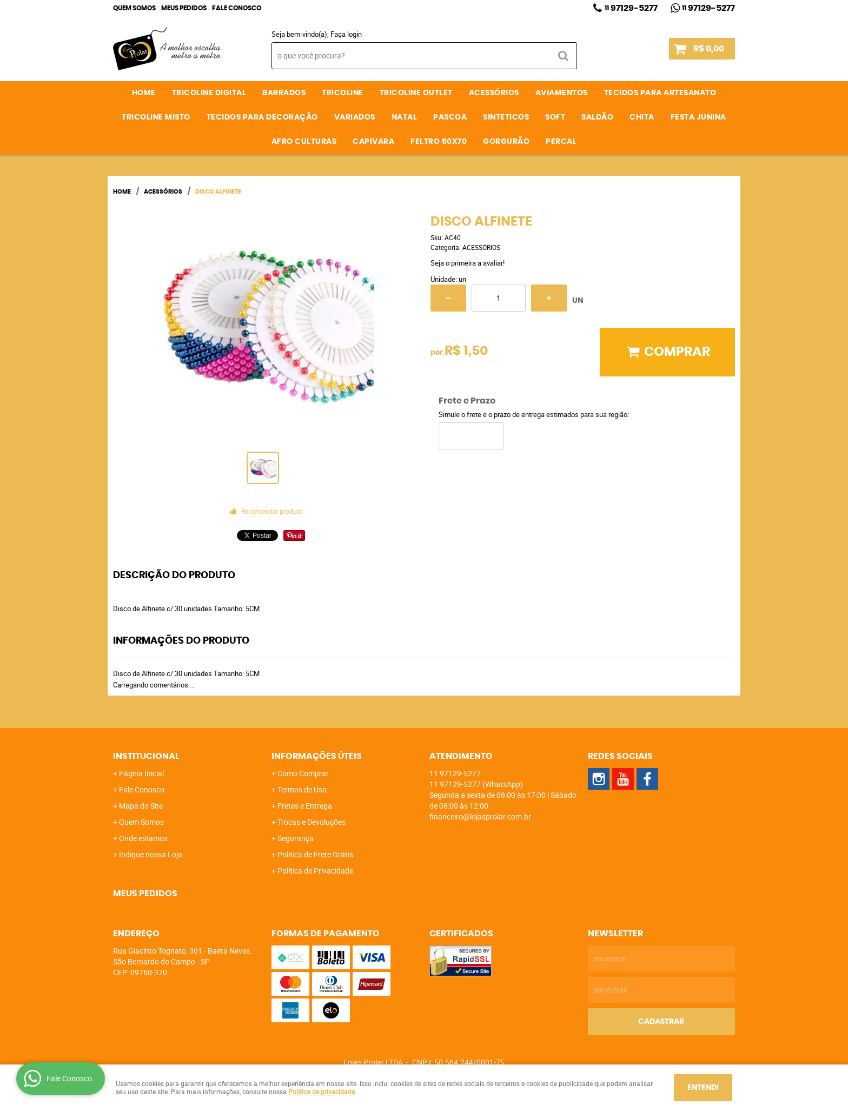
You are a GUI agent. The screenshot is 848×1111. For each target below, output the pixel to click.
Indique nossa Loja (150, 854)
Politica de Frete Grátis (315, 854)
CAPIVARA (373, 142)
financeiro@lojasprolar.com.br (480, 816)
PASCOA (450, 117)
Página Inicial (141, 773)
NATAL (405, 117)
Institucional (146, 756)
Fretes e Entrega (304, 806)
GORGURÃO (506, 142)
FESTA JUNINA (698, 117)
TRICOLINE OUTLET (416, 93)
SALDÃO (597, 117)
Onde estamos (143, 838)
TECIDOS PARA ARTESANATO (660, 93)
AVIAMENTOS (561, 93)
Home (144, 93)
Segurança (295, 838)
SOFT (555, 117)
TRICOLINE (342, 93)
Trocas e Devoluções (311, 822)
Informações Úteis (316, 756)
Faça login (346, 34)
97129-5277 (631, 8)
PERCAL (561, 142)
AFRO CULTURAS (304, 142)
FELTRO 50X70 (438, 142)
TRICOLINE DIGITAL (209, 93)
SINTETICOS (506, 117)
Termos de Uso (302, 789)
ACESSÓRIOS (494, 93)
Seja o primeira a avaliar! (467, 263)
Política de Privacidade (315, 870)
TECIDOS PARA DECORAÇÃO (262, 117)
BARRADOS (284, 93)
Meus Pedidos (184, 8)
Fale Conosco (236, 8)
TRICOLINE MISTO (156, 117)
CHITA (642, 117)
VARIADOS (354, 117)
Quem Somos (134, 8)
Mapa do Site (141, 806)
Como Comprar (303, 773)
